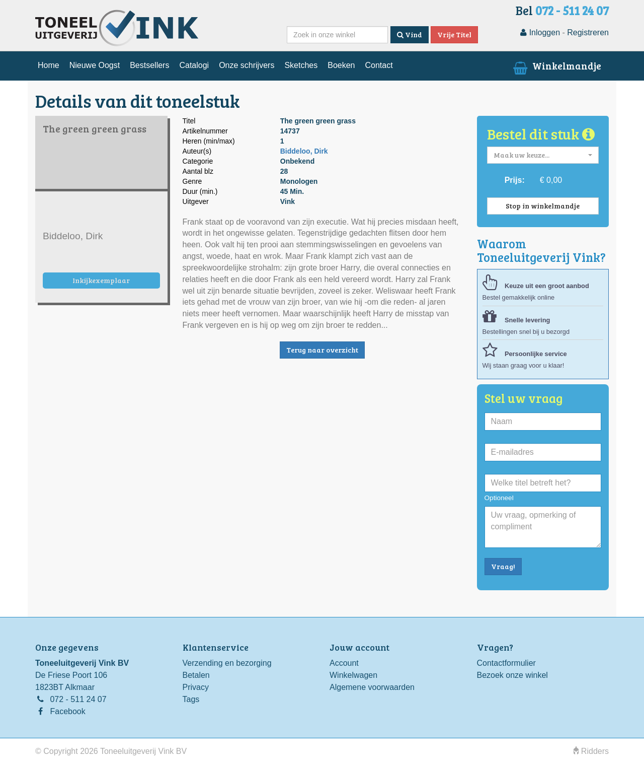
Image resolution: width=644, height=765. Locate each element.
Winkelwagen (353, 675)
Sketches (300, 65)
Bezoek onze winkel (512, 675)
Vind (409, 34)
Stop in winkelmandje (543, 206)
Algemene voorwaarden (372, 687)
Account (344, 663)
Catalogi (194, 65)
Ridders (591, 751)
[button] (543, 155)
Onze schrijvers (246, 65)
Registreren (588, 32)
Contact (378, 65)
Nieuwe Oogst (94, 65)
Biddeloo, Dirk (304, 151)
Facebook (67, 711)
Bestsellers (149, 65)
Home (48, 65)
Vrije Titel (454, 34)
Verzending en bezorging (227, 663)
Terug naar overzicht (322, 350)
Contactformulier (506, 663)
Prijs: (515, 180)
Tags (191, 699)
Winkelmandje (556, 65)
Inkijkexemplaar (101, 280)
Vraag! (503, 566)
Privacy (196, 687)
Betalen (196, 675)
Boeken (341, 65)
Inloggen (540, 32)
